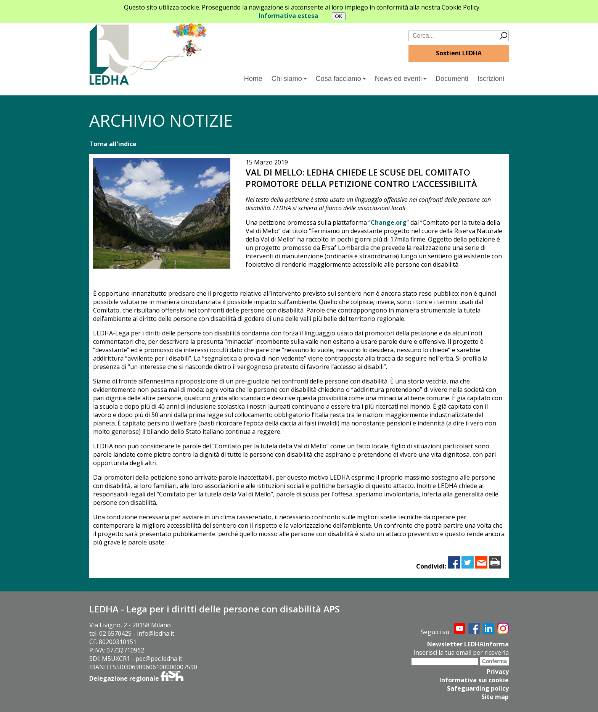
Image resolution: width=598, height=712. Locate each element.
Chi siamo (289, 78)
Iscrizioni (490, 78)
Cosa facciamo (341, 78)
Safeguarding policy (478, 688)
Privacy (498, 671)
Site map (495, 697)
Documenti (452, 78)
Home (253, 78)
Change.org (389, 222)
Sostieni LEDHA (459, 53)
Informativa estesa (288, 15)
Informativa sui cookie (474, 680)
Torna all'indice (113, 144)
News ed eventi (400, 78)
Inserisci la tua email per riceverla (461, 652)
